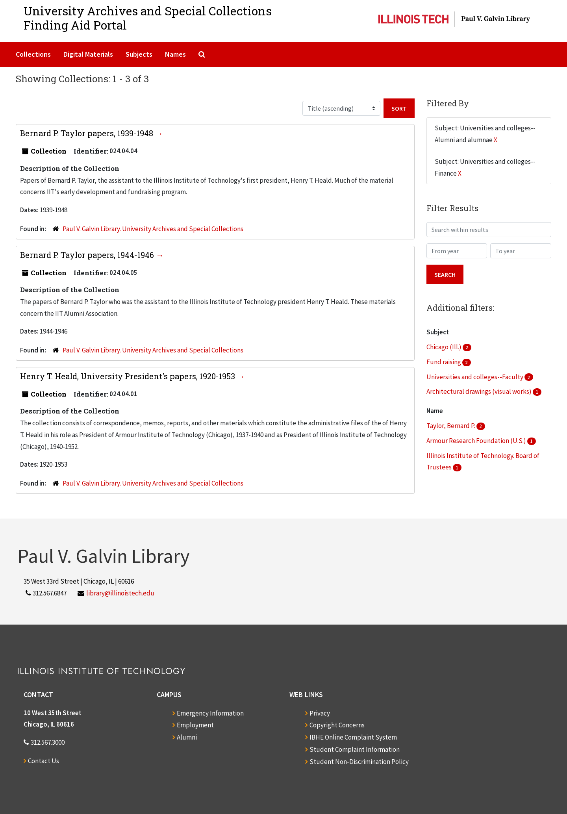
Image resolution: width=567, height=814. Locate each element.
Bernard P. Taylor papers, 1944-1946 (88, 255)
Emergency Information (210, 713)
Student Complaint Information (354, 749)
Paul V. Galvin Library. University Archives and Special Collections (153, 228)
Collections (33, 54)
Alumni (187, 737)
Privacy (319, 713)
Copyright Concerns (337, 725)
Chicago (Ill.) (444, 347)
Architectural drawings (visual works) (479, 391)
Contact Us (43, 761)
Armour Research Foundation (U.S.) (476, 440)
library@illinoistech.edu (120, 593)
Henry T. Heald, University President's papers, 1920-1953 (128, 376)
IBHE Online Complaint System (353, 737)
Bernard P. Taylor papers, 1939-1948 (87, 133)
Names (175, 54)
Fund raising (444, 362)
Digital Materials (88, 54)
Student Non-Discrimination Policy (359, 761)
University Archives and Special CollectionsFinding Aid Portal (148, 18)
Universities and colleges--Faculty (475, 377)
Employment (195, 725)
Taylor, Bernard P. (451, 425)
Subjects (139, 54)
